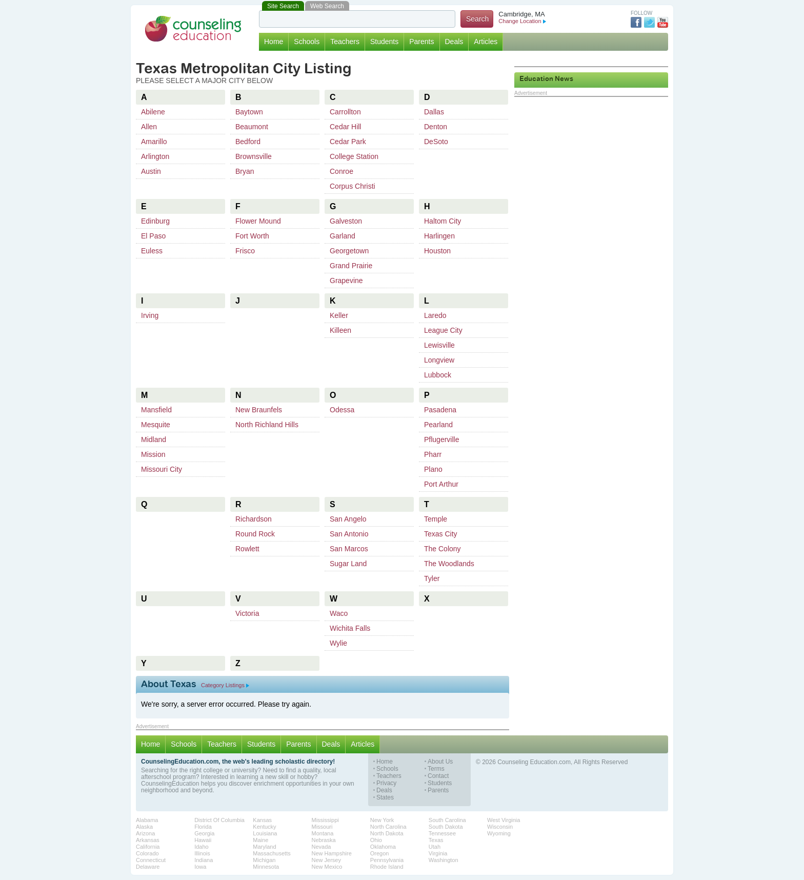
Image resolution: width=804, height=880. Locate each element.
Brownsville (253, 156)
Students (384, 41)
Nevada (321, 847)
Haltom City (442, 221)
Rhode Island (387, 867)
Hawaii (202, 840)
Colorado (147, 853)
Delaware (147, 867)
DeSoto (436, 141)
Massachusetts (271, 853)
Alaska (144, 827)
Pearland (438, 425)
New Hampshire (332, 853)
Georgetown (349, 251)
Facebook (636, 22)
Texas (436, 840)
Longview (439, 360)
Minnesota (266, 867)
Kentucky (264, 827)
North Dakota (387, 833)
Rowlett (247, 549)
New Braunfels (258, 410)
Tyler (431, 578)
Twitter (649, 22)
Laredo (435, 315)
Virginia (438, 853)
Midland (153, 439)
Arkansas (147, 840)
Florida (203, 827)
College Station (354, 156)
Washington (443, 860)
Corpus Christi (352, 186)
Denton (435, 127)
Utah (434, 847)
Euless (152, 251)
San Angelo (348, 519)
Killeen (340, 330)
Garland (342, 236)
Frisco (245, 251)
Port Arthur (441, 484)
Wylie (338, 643)
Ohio (376, 840)
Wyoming (499, 833)
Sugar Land (348, 563)
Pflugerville (441, 439)
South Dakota (446, 827)
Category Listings (225, 685)
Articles (485, 41)
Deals (454, 41)
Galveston (346, 221)
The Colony (442, 549)
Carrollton (345, 112)
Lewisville (439, 345)
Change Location (522, 21)
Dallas (434, 112)
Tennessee (442, 833)
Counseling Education (193, 28)
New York (382, 820)
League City (443, 330)
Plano (433, 469)
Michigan (264, 860)
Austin (151, 171)
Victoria (247, 613)
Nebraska (324, 840)
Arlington (155, 156)
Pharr (432, 454)
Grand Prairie (351, 266)
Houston (437, 251)
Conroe (341, 171)
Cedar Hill (345, 127)
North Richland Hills (266, 425)
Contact (438, 776)
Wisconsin (500, 827)
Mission (153, 454)
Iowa (200, 867)
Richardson (253, 519)
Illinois (202, 853)
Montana (323, 833)
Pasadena (440, 410)
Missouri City (161, 469)
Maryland (264, 847)
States (385, 797)
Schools (306, 41)
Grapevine (346, 280)
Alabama (147, 820)
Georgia (204, 833)
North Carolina (388, 827)
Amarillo (154, 141)
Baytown (249, 112)
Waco (339, 613)
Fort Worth (252, 236)
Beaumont (251, 127)
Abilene (153, 112)
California (147, 847)
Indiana (203, 860)
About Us (440, 761)
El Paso (153, 236)
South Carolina (447, 820)
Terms (436, 769)
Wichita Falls (350, 628)
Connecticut (151, 860)
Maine (260, 840)
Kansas (262, 820)
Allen (149, 127)
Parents (421, 41)
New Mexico (327, 867)
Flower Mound (258, 221)
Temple (435, 519)
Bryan (244, 171)
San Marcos (349, 549)
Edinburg (155, 221)
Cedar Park (348, 141)
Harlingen (439, 236)
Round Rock (255, 534)
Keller (339, 315)
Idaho (201, 847)
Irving (149, 315)
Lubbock (437, 375)
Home (273, 41)
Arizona (145, 833)
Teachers (344, 41)
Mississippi (325, 820)
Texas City (440, 534)
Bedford (247, 141)
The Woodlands (449, 563)
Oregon (379, 853)
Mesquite (155, 425)
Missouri (322, 827)
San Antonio (349, 534)
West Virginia (503, 820)
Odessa (342, 410)
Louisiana (265, 833)
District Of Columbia (219, 820)
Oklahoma (383, 847)
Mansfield (156, 410)
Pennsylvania (387, 860)
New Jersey (326, 860)
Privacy (386, 783)
